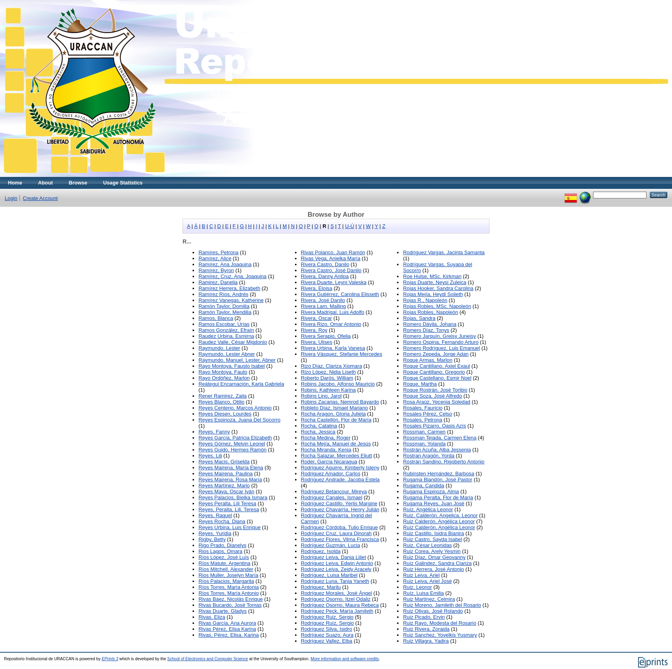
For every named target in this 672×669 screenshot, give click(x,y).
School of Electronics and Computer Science (207, 659)
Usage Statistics (123, 183)
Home (15, 183)
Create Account (40, 198)
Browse (78, 183)
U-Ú (349, 226)
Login (11, 198)
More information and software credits (344, 659)
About (45, 183)
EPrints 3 (110, 659)
